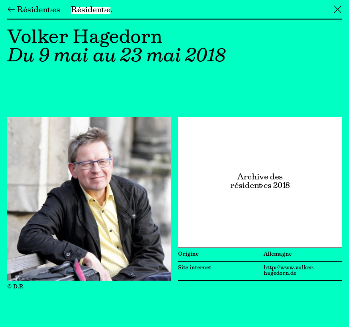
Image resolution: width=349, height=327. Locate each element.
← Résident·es (33, 10)
